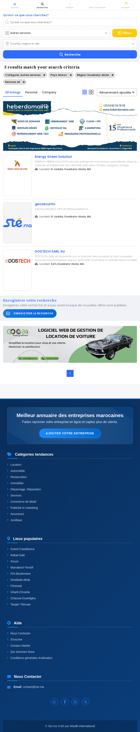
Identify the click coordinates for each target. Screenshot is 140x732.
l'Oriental (14, 586)
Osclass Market (18, 645)
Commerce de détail (21, 501)
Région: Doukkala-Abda (93, 75)
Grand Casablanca (20, 549)
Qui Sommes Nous (20, 651)
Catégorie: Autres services (23, 75)
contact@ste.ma (33, 687)
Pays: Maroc (58, 75)
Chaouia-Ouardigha (21, 598)
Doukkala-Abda (18, 579)
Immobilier (15, 483)
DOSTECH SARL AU (50, 251)
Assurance (15, 514)
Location (14, 464)
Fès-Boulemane (19, 573)
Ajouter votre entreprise (70, 433)
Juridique (14, 520)
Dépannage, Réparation (24, 489)
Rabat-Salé (16, 555)
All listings (12, 92)
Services (14, 495)
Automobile (16, 470)
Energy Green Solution (53, 157)
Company (49, 92)
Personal (31, 92)
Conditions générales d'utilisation (29, 658)
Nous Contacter (18, 633)
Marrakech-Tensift (20, 567)
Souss (12, 561)
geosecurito (45, 204)
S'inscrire (14, 639)
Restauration (17, 477)
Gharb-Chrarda (18, 592)
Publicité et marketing (22, 507)
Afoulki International (82, 726)
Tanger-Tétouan (19, 604)
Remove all (12, 82)
